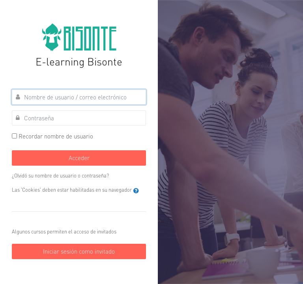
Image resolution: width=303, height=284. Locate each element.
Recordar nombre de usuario (56, 136)
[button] (136, 191)
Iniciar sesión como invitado (79, 251)
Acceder (79, 158)
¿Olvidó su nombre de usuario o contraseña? (60, 175)
